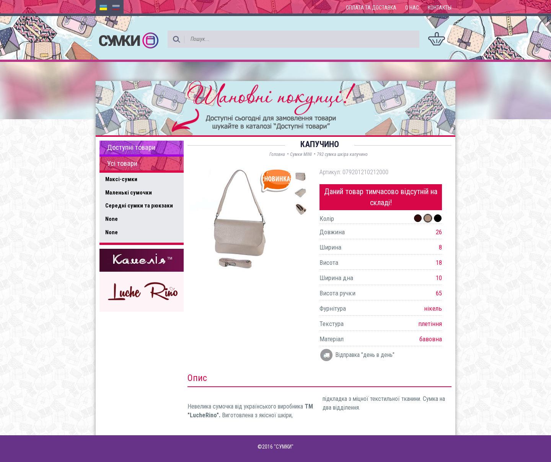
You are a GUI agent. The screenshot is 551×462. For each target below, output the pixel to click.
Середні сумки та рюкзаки (139, 205)
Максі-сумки (121, 179)
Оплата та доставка (371, 8)
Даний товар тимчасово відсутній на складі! (380, 197)
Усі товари (122, 163)
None (111, 219)
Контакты (440, 8)
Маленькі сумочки (128, 192)
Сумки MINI (301, 154)
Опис (197, 378)
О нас (412, 8)
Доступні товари (131, 147)
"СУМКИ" (283, 447)
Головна (277, 154)
